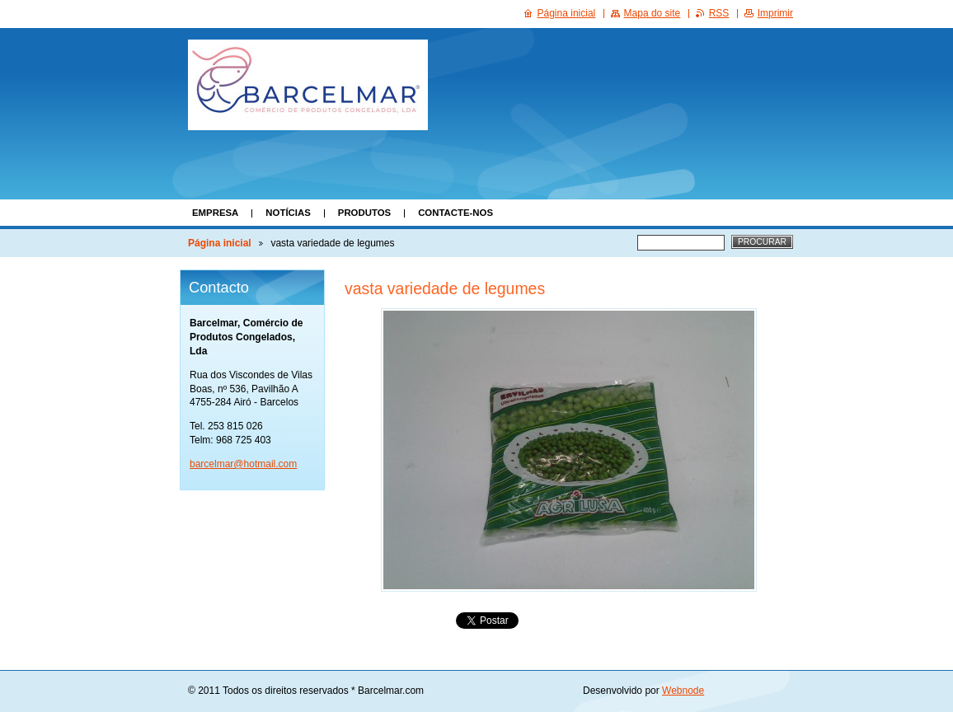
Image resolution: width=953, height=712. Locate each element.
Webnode (683, 690)
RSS (719, 13)
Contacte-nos (455, 213)
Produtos (364, 213)
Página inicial (219, 243)
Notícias (287, 213)
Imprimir (775, 13)
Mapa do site (652, 13)
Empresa (215, 213)
